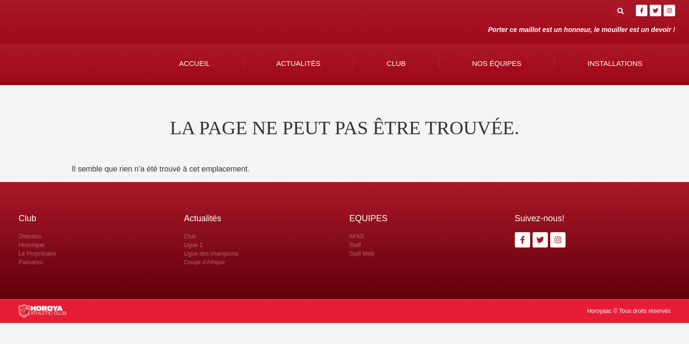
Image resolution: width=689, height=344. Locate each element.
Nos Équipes (496, 63)
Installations (615, 63)
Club (396, 63)
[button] (620, 11)
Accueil (194, 63)
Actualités (298, 63)
